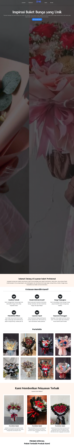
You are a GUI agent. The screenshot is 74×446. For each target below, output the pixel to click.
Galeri (46, 2)
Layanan (23, 2)
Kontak (51, 2)
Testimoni (30, 2)
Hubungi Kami (37, 19)
